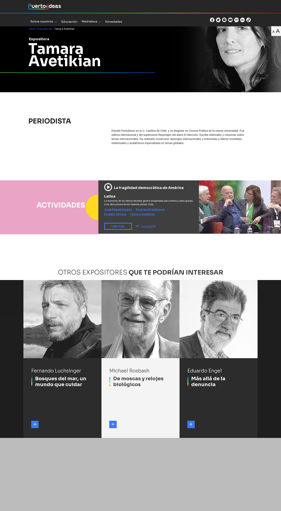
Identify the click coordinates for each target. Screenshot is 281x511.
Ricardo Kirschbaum (150, 209)
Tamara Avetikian (142, 214)
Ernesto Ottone (115, 214)
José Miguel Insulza (118, 209)
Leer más (118, 226)
